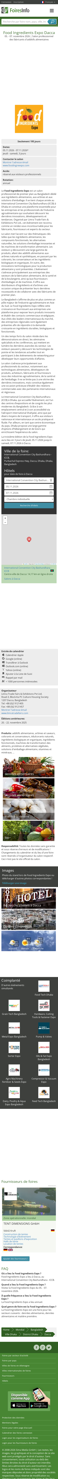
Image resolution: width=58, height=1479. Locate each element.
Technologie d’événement (17, 1236)
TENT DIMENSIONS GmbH (21, 1224)
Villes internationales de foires (16, 1370)
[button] (29, 539)
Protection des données (13, 1417)
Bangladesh (37, 1329)
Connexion (6, 2)
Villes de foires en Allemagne (15, 1365)
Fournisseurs (8, 1375)
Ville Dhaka (11, 1334)
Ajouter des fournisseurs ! (15, 1258)
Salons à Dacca (12, 578)
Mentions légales (10, 1422)
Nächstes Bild (54, 1201)
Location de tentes (13, 1243)
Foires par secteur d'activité (15, 1355)
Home (6, 1329)
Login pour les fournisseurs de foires (19, 1443)
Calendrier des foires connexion (17, 1432)
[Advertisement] (28, 74)
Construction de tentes (16, 1234)
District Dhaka (30, 1334)
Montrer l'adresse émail (15, 162)
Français (50, 2)
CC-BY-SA (53, 564)
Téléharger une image (14, 883)
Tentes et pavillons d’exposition (20, 1239)
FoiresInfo (15, 10)
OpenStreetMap (39, 564)
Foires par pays (9, 1360)
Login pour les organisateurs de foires (20, 1438)
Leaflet (25, 564)
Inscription (19, 2)
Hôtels (5, 1380)
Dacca (47, 1334)
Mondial (20, 1329)
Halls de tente (11, 1241)
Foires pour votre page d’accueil (17, 1427)
